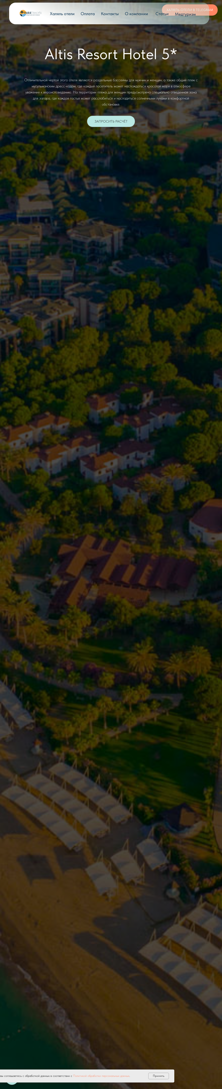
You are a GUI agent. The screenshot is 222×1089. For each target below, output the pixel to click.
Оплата (88, 13)
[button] (111, 121)
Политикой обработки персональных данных (101, 1076)
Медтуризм (185, 14)
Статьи (162, 13)
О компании (136, 13)
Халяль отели (62, 13)
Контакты (110, 13)
